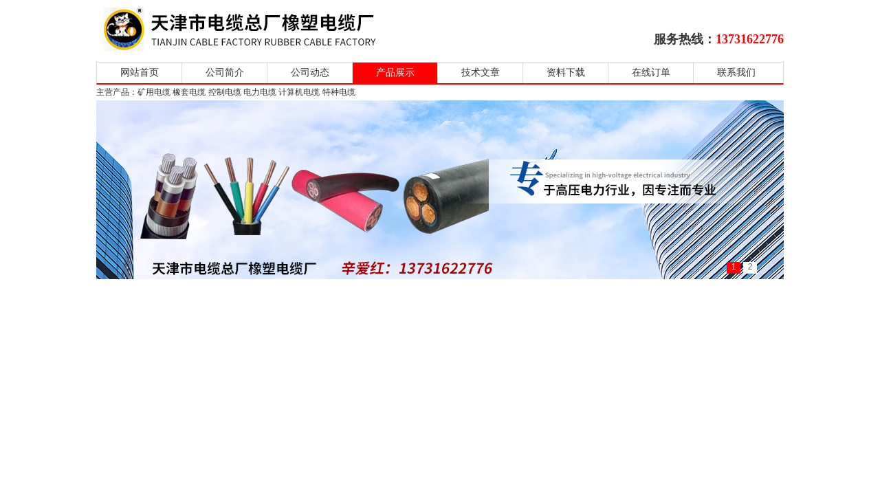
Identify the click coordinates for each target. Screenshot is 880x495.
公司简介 (225, 72)
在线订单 (651, 72)
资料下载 (566, 72)
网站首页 (139, 72)
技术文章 (480, 72)
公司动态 (310, 72)
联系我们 (736, 72)
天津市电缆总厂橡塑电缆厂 (256, 29)
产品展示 (395, 72)
